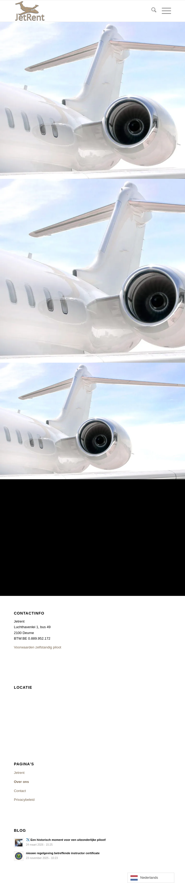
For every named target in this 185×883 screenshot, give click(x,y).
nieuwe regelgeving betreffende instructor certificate (63, 853)
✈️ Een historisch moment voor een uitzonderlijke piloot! (66, 839)
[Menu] (163, 11)
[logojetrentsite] (77, 11)
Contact (20, 791)
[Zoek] (151, 11)
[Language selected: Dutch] (151, 878)
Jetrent (19, 773)
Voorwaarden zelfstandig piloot (37, 647)
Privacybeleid (24, 800)
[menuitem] (151, 11)
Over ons (21, 782)
